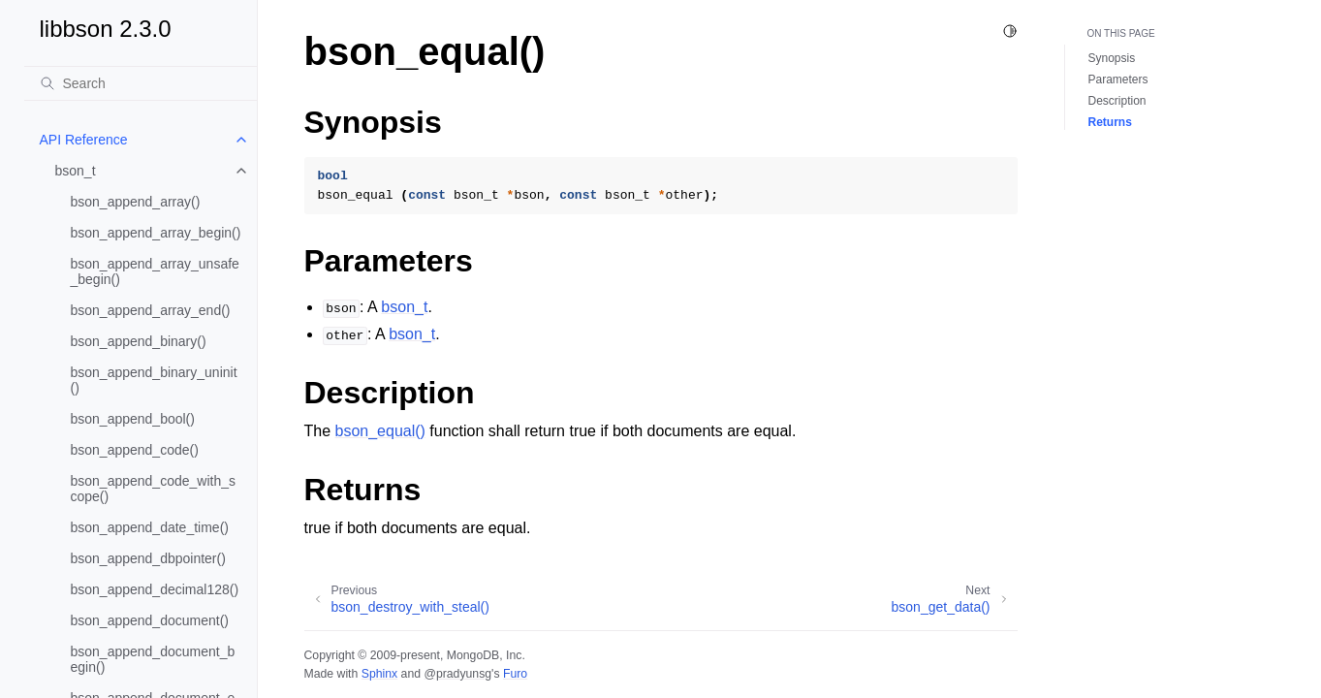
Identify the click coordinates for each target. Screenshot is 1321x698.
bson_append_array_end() (151, 310)
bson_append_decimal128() (155, 589)
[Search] (140, 83)
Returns (1110, 122)
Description (1117, 101)
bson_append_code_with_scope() (153, 488)
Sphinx (379, 674)
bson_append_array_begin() (156, 232)
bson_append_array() (136, 201)
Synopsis (1112, 58)
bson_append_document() (150, 620)
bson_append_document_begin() (153, 659)
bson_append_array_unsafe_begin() (155, 271)
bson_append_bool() (133, 419)
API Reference (84, 139)
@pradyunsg (457, 674)
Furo (515, 674)
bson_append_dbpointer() (148, 558)
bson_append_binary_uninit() (154, 380)
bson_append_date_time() (150, 527)
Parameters (1118, 79)
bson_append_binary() (138, 341)
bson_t (75, 170)
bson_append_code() (135, 450)
